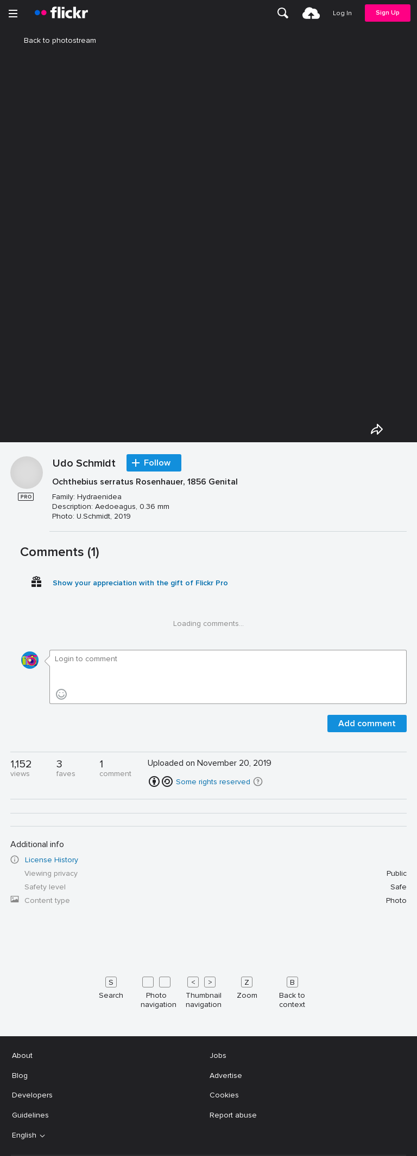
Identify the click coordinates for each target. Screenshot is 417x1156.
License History (51, 859)
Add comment (367, 723)
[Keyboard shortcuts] (208, 990)
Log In (342, 13)
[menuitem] (282, 13)
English (24, 1135)
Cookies (224, 1095)
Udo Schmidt (84, 464)
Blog (20, 1075)
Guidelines (30, 1115)
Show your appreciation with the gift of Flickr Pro (140, 582)
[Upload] (311, 13)
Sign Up (388, 13)
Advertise (226, 1075)
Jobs (218, 1055)
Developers (32, 1095)
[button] (257, 781)
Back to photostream (53, 40)
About (22, 1055)
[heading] (61, 13)
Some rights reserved (213, 781)
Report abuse (233, 1115)
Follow (157, 462)
